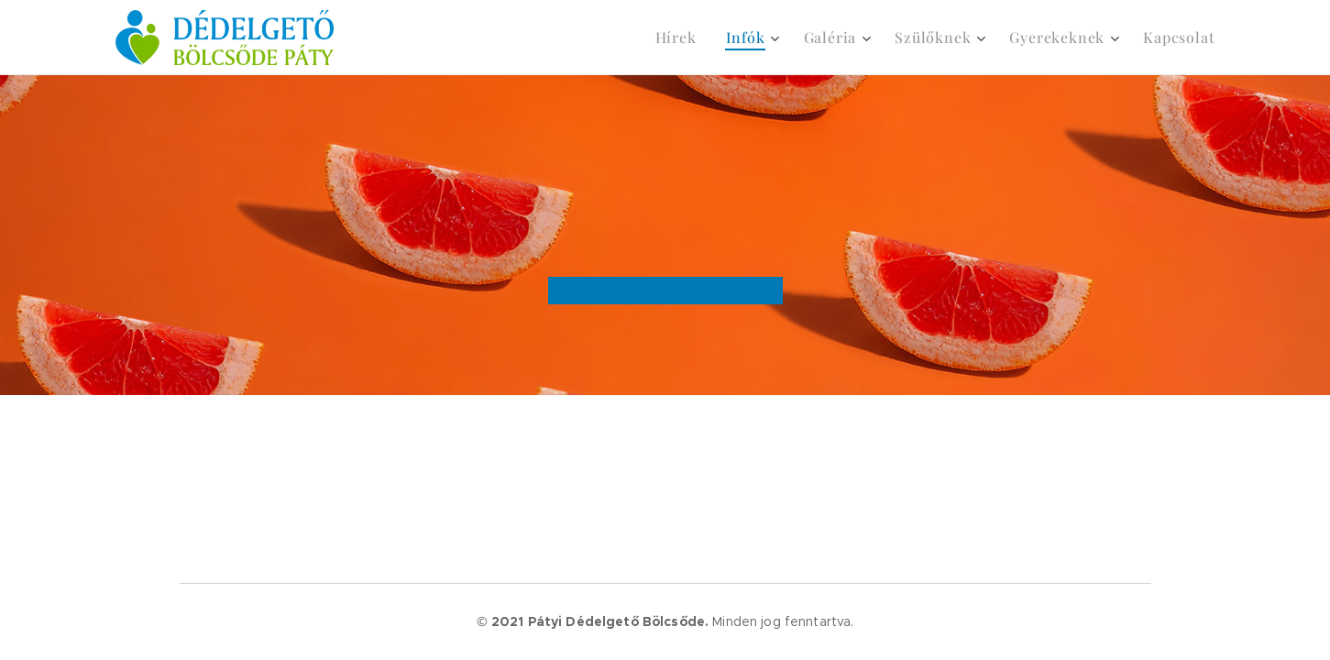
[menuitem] (681, 37)
